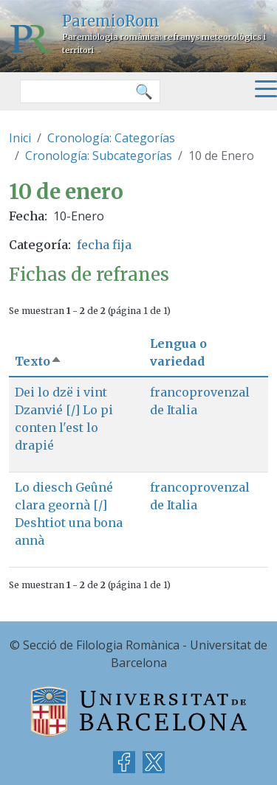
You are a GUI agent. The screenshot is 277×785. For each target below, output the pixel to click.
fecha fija (104, 244)
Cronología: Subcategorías (98, 155)
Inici (20, 138)
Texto (38, 361)
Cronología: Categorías (111, 138)
